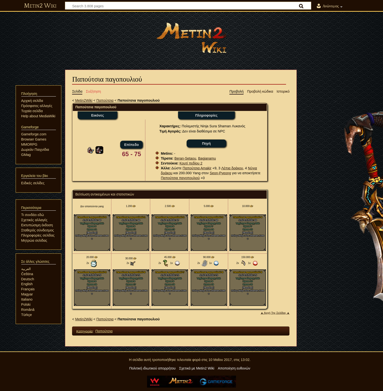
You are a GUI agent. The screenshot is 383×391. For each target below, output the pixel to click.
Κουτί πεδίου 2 (191, 163)
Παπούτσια (105, 100)
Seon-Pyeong (220, 173)
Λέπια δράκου (232, 168)
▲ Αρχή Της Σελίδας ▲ (275, 312)
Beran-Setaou (185, 158)
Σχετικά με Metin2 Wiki (196, 368)
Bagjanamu (207, 158)
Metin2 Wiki (40, 5)
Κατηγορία (84, 331)
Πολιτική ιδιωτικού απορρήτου (152, 368)
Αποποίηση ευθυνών (234, 368)
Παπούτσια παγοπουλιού (180, 178)
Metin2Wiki (83, 100)
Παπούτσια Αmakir (196, 168)
